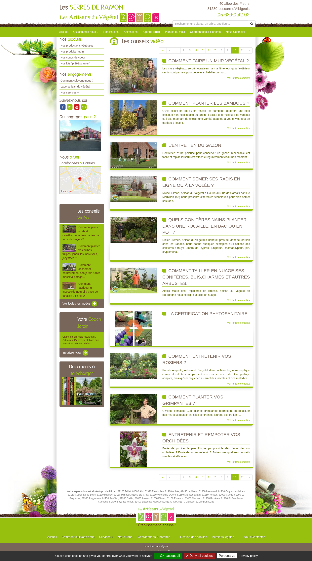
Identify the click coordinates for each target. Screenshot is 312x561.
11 (242, 50)
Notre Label (125, 537)
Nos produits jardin (72, 51)
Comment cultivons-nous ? (77, 80)
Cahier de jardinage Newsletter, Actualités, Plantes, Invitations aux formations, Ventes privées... (80, 340)
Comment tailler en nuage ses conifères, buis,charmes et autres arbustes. (206, 277)
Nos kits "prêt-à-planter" (75, 63)
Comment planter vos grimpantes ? (192, 400)
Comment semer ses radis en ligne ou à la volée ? (201, 182)
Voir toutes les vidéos (80, 303)
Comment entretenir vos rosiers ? (196, 359)
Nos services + (69, 92)
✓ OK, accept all (168, 555)
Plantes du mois (175, 31)
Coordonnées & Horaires (205, 31)
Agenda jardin (151, 31)
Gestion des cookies (193, 537)
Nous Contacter (235, 31)
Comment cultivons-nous (78, 537)
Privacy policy (249, 555)
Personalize (227, 555)
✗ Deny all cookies (199, 555)
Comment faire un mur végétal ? (205, 60)
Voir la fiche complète (238, 78)
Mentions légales (223, 537)
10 (234, 50)
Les (91, 7)
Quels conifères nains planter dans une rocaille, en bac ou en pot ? (204, 226)
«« (163, 50)
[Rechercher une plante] (210, 23)
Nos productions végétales (76, 45)
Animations (130, 31)
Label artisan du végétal (75, 86)
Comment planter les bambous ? (205, 103)
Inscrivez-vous (75, 353)
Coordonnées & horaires (154, 537)
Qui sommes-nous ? (85, 31)
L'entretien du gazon (191, 145)
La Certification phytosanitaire (205, 313)
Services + (106, 537)
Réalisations (110, 31)
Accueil (63, 31)
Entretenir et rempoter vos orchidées (201, 437)
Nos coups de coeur (72, 57)
